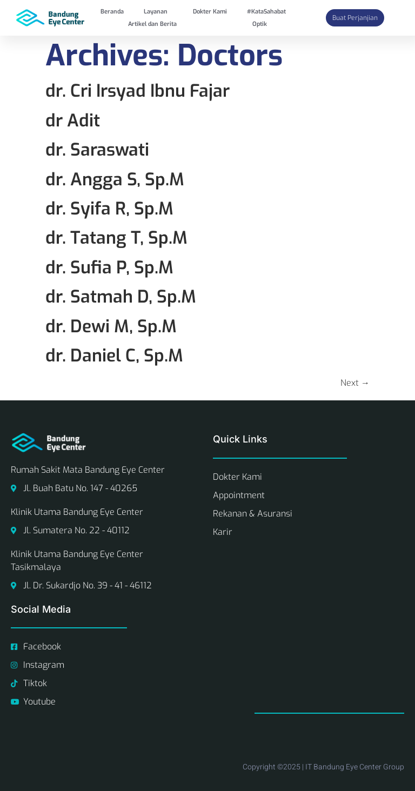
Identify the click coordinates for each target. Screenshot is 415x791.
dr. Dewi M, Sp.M (111, 326)
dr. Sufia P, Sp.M (109, 267)
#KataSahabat (266, 12)
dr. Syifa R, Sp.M (109, 208)
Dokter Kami (210, 12)
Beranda (112, 12)
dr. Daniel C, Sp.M (114, 355)
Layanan (156, 12)
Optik (259, 24)
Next (355, 382)
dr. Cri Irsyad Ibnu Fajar (137, 90)
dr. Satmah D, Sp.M (120, 296)
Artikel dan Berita (152, 24)
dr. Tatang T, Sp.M (116, 237)
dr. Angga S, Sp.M (114, 179)
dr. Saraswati (97, 149)
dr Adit (72, 120)
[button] (158, 11)
